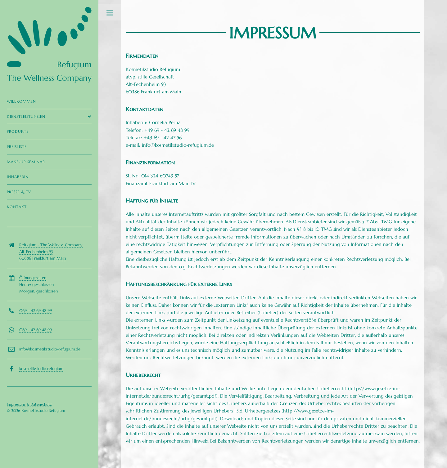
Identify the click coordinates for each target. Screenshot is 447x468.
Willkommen (21, 101)
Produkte (18, 131)
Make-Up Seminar (26, 161)
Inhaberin (18, 176)
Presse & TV (19, 191)
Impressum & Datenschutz (29, 404)
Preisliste (17, 146)
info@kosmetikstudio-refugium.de (49, 349)
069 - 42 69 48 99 (35, 310)
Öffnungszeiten (32, 277)
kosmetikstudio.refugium (41, 368)
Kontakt (17, 206)
